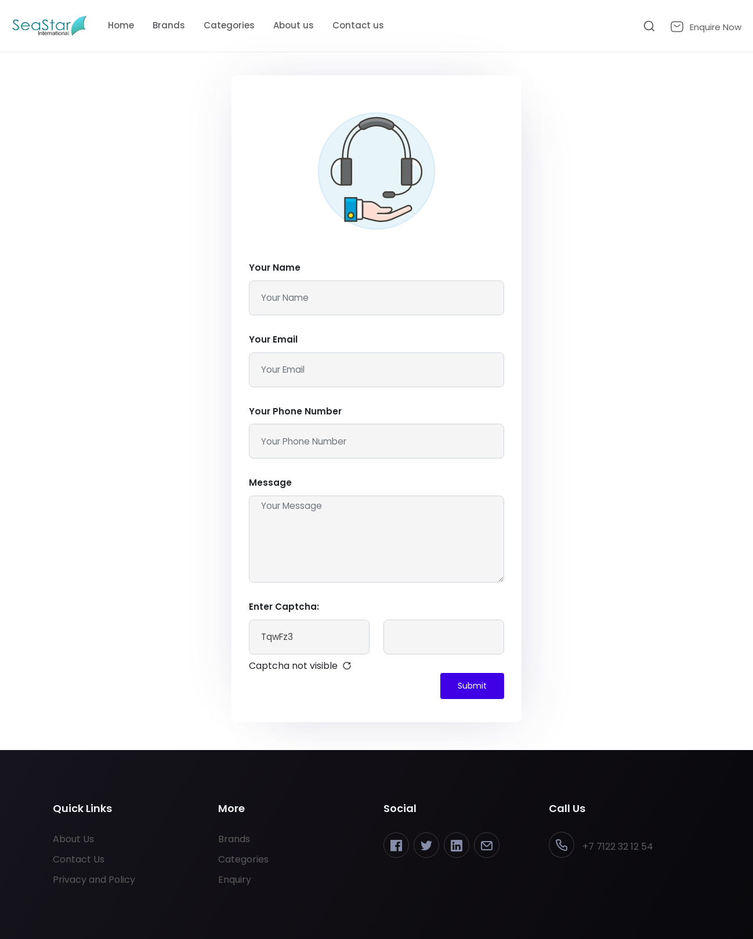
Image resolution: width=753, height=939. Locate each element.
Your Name (275, 267)
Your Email (273, 339)
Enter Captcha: (284, 606)
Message (270, 482)
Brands (169, 25)
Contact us (358, 25)
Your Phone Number (295, 411)
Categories (229, 25)
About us (293, 25)
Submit (472, 685)
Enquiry (234, 879)
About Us (73, 839)
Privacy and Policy (94, 879)
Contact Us (78, 859)
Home (121, 25)
